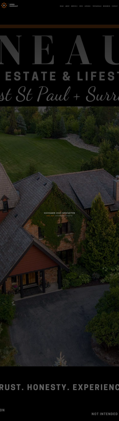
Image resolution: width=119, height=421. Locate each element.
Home (61, 6)
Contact (114, 6)
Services (73, 6)
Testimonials (96, 6)
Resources (106, 6)
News (80, 6)
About (67, 6)
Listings (86, 6)
